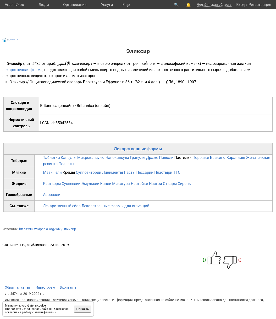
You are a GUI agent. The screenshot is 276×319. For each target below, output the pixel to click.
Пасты (129, 172)
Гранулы (137, 157)
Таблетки (51, 157)
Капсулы (68, 157)
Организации (75, 4)
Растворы (52, 183)
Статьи (13, 40)
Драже (152, 157)
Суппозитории (88, 172)
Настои (155, 183)
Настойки (139, 183)
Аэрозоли (51, 194)
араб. (51, 63)
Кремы (69, 172)
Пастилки (183, 157)
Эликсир (17, 82)
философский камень (180, 63)
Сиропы (185, 183)
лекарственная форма (22, 69)
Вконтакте (68, 287)
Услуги (107, 4)
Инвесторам (45, 287)
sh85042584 (62, 123)
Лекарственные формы (138, 148)
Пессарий (144, 172)
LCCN (45, 123)
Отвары (170, 183)
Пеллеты (66, 164)
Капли (105, 183)
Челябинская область (214, 4)
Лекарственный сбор (62, 206)
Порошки (201, 157)
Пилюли (166, 157)
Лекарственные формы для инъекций (115, 206)
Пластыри (163, 172)
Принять (82, 309)
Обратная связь (17, 287)
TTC (176, 172)
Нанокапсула (117, 157)
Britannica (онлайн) (57, 105)
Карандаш (235, 157)
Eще (126, 4)
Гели (58, 172)
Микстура (121, 183)
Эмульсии (90, 183)
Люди (44, 4)
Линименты (112, 172)
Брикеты (218, 157)
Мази (48, 172)
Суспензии (71, 183)
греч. (136, 63)
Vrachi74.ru (14, 4)
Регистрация (259, 4)
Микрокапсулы (91, 157)
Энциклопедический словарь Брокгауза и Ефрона (74, 82)
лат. (28, 63)
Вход (240, 4)
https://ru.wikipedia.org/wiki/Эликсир (47, 229)
